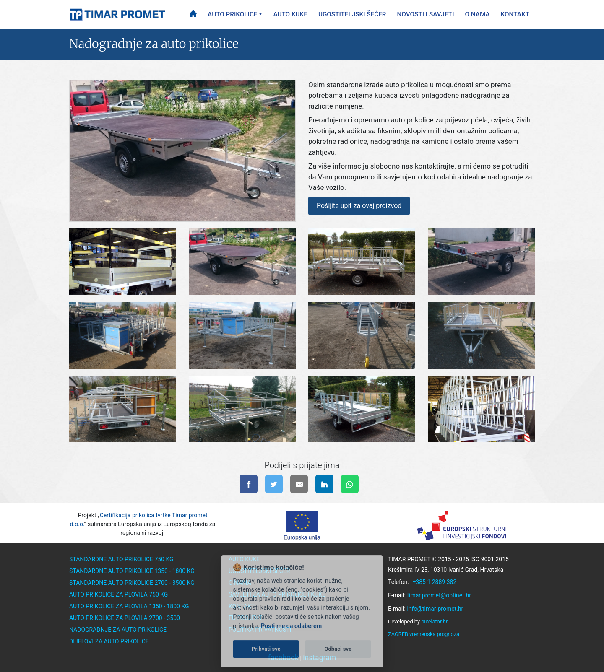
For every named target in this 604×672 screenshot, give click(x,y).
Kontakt (515, 14)
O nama (477, 14)
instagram (319, 658)
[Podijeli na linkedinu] (324, 484)
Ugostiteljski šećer (352, 14)
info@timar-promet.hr (435, 608)
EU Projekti (246, 618)
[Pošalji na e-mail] (299, 484)
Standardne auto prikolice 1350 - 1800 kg (132, 571)
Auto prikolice (232, 14)
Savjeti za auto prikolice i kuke (277, 594)
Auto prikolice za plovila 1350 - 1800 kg (129, 606)
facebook (283, 658)
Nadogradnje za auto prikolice (118, 629)
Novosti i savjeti (425, 14)
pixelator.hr (434, 621)
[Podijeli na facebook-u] (249, 484)
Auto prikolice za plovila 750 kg (118, 594)
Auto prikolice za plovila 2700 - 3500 (124, 618)
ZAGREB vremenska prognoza (423, 634)
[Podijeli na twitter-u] (274, 484)
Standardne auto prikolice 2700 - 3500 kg (132, 582)
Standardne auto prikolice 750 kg (121, 559)
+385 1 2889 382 (434, 582)
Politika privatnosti (260, 629)
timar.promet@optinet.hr (439, 595)
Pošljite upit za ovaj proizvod (359, 206)
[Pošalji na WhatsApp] (350, 484)
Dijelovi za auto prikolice (109, 641)
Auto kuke (290, 14)
